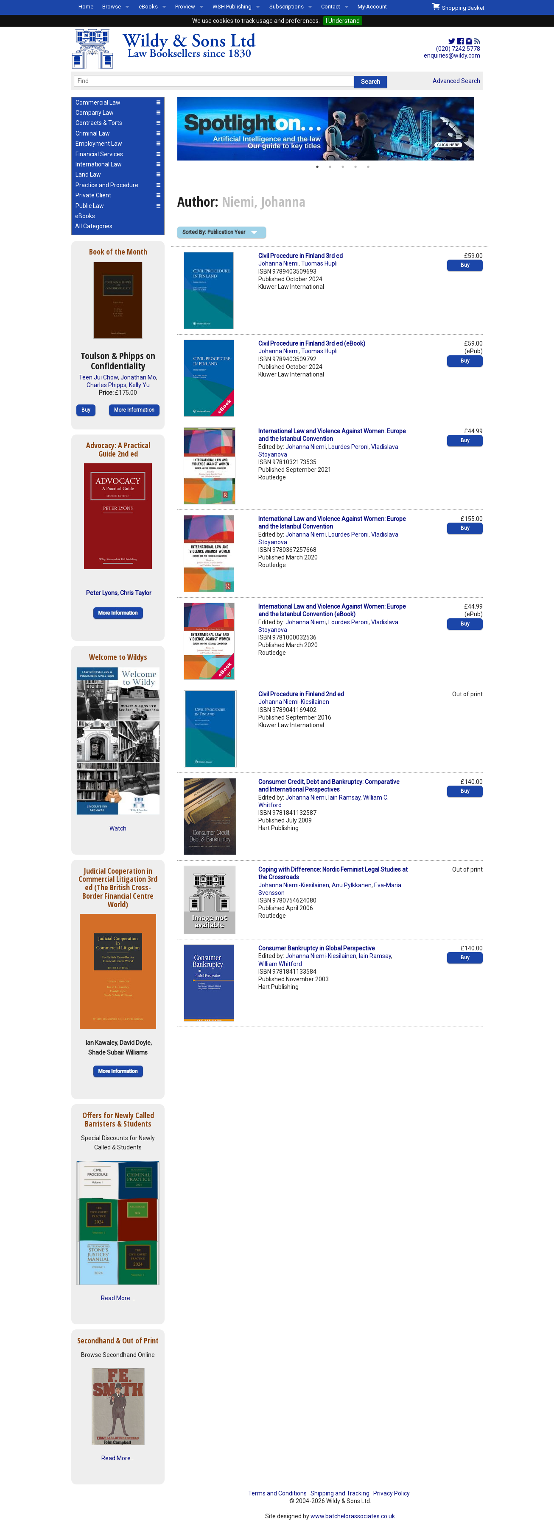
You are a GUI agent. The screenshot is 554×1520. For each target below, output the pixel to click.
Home (85, 6)
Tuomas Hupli (319, 263)
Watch (117, 828)
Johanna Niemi (278, 263)
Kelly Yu (139, 385)
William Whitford (280, 964)
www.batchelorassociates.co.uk (353, 1516)
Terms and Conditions (277, 1493)
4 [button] (355, 167)
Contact (330, 6)
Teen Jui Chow (98, 377)
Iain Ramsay (344, 797)
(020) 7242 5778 (458, 48)
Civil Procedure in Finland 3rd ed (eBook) (311, 343)
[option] (330, 129)
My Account (372, 6)
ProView (185, 6)
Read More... (117, 1458)
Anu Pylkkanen (352, 885)
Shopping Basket (458, 7)
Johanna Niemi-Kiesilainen (293, 701)
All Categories (93, 226)
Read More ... (118, 1298)
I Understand (343, 20)
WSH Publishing (232, 6)
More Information (134, 410)
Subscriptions (286, 6)
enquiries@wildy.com (452, 55)
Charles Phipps (106, 385)
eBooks (148, 6)
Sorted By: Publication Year (213, 232)
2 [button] (330, 167)
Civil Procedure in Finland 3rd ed (300, 255)
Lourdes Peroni (348, 446)
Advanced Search (456, 81)
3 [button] (343, 167)
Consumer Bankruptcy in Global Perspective (316, 948)
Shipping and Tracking (340, 1493)
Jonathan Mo (138, 377)
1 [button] (317, 167)
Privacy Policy (391, 1493)
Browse (111, 6)
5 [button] (368, 167)
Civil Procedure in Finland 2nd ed (301, 694)
